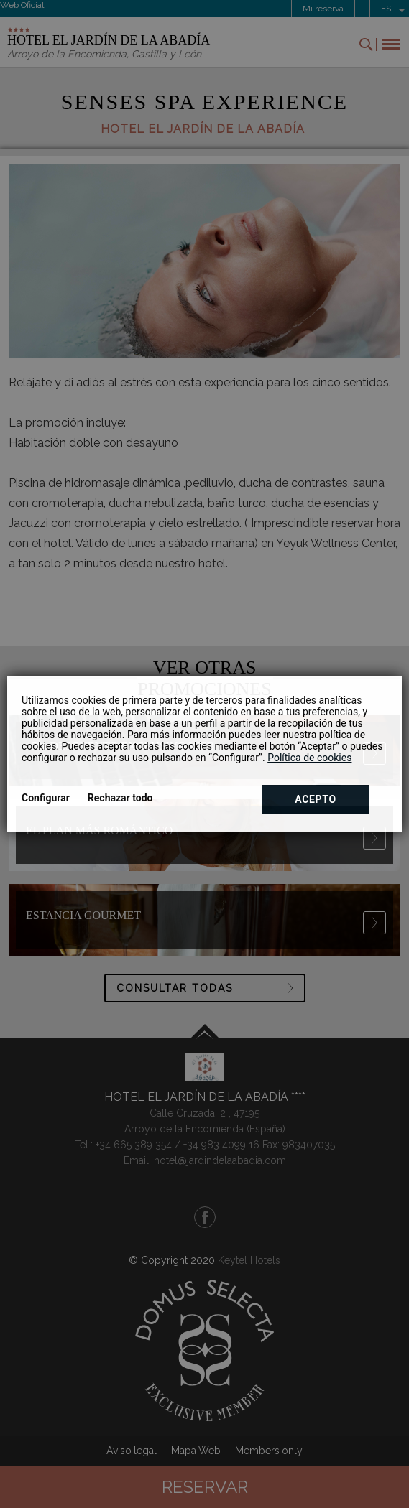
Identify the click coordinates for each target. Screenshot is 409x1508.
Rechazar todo (120, 798)
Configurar (46, 798)
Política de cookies (309, 757)
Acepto (315, 799)
